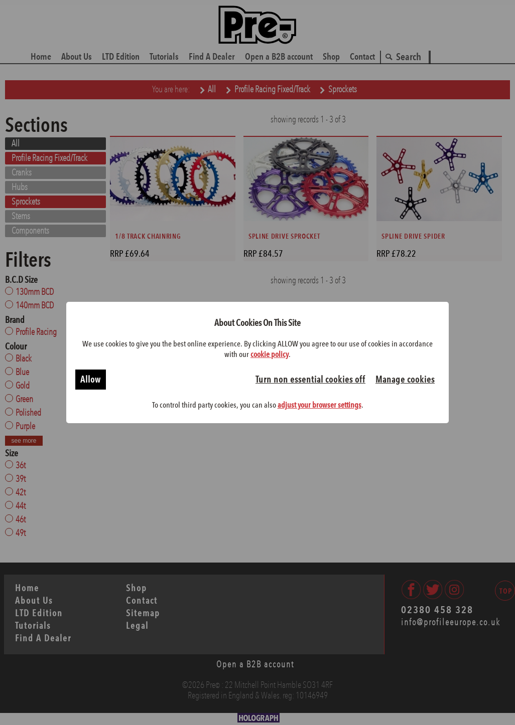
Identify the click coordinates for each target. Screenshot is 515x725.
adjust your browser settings (319, 405)
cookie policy (269, 354)
